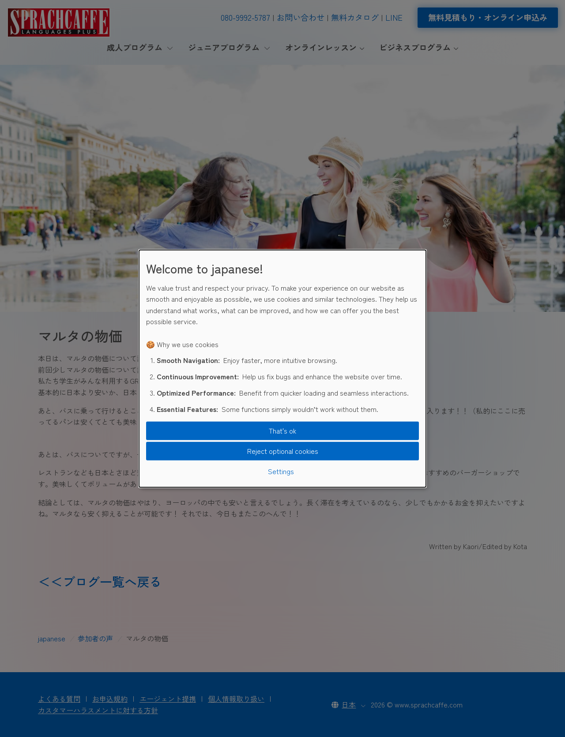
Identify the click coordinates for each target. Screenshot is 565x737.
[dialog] (282, 368)
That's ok (282, 430)
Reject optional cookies (282, 450)
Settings (281, 470)
